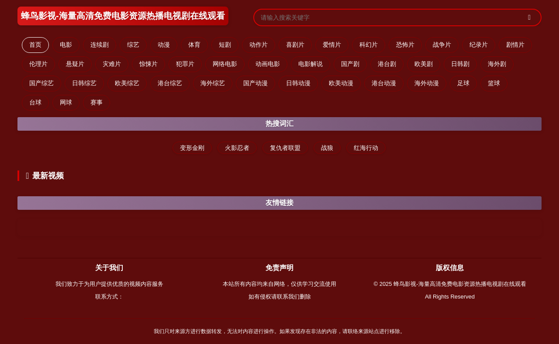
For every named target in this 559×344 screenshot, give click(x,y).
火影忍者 (237, 147)
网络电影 (225, 63)
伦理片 (38, 63)
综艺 (133, 44)
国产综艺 (41, 83)
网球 (66, 102)
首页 (35, 44)
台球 (35, 102)
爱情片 (332, 44)
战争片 (442, 44)
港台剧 (387, 63)
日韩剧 (460, 63)
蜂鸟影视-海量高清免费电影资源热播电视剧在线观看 (123, 16)
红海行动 (366, 147)
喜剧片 (295, 44)
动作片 (258, 44)
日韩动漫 (298, 83)
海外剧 (497, 63)
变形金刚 (192, 147)
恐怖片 (405, 44)
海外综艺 (212, 83)
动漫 (164, 44)
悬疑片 (75, 63)
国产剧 (350, 63)
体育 (194, 44)
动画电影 (267, 63)
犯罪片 (185, 63)
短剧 (225, 44)
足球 (463, 83)
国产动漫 (255, 83)
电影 (66, 44)
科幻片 (368, 44)
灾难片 (112, 63)
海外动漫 (426, 83)
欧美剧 (423, 63)
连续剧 (99, 44)
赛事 (96, 102)
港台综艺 (170, 83)
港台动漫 (384, 83)
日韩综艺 (84, 83)
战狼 (327, 147)
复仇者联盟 (285, 147)
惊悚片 (148, 63)
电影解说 (310, 63)
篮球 (494, 83)
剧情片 (515, 44)
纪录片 (478, 44)
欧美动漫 (341, 83)
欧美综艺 (127, 83)
